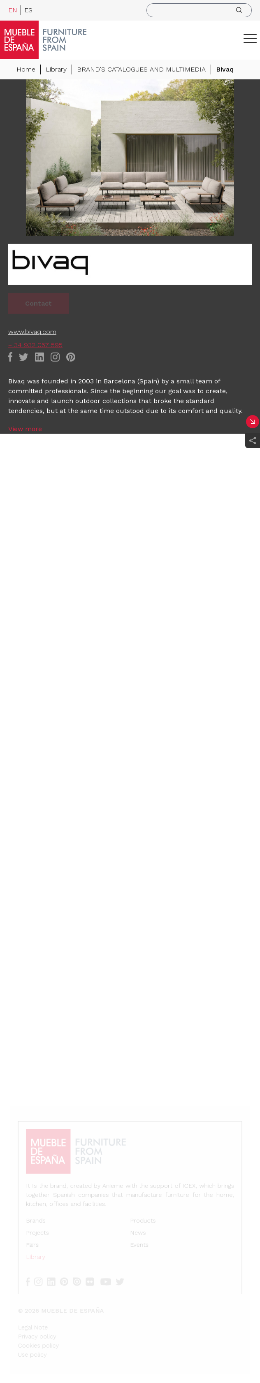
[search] (199, 10)
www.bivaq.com (32, 332)
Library (56, 70)
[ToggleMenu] (250, 38)
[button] (250, 38)
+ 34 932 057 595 (35, 346)
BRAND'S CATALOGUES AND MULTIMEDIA (141, 70)
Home (25, 70)
